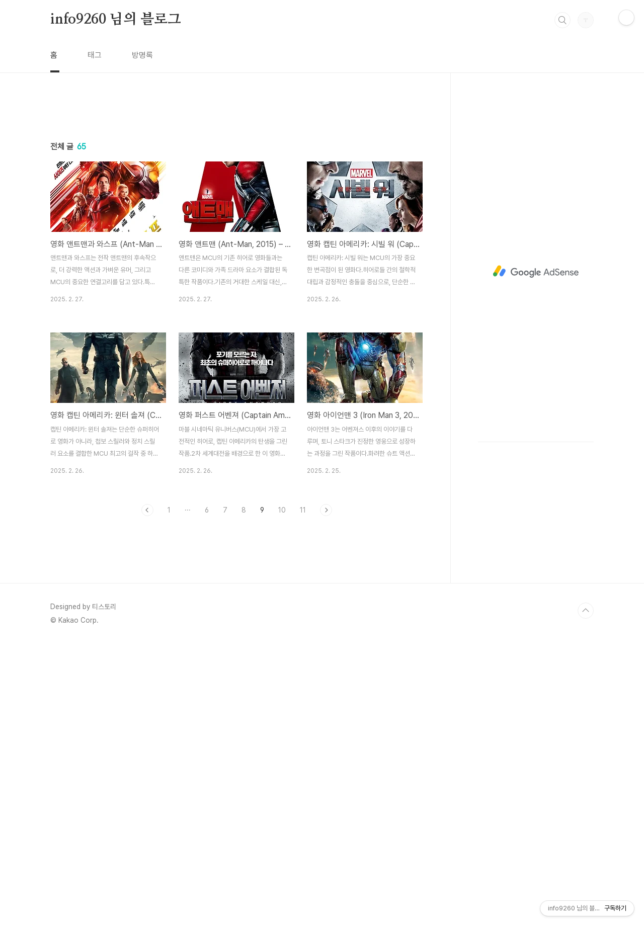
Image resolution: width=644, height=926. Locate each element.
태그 (95, 55)
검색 (562, 20)
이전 (147, 651)
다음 (326, 651)
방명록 (142, 55)
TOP (586, 892)
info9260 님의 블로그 (115, 20)
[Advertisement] (236, 194)
